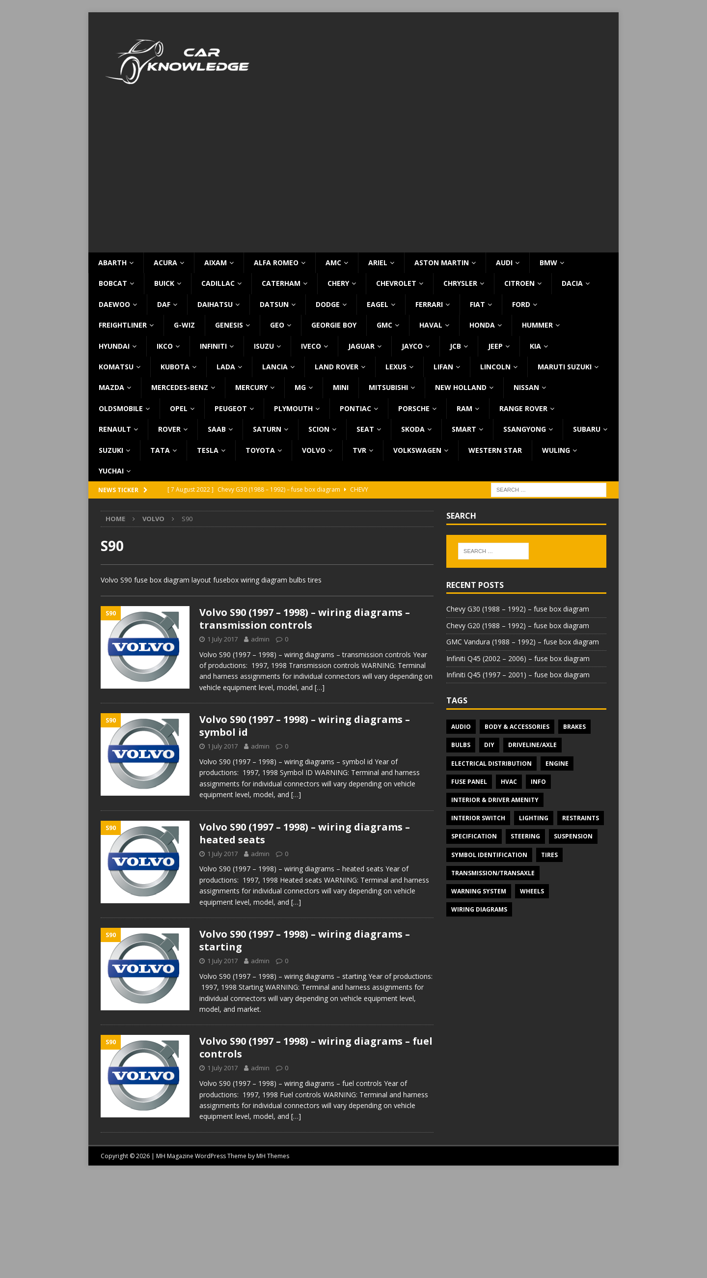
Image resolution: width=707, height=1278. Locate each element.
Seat (365, 429)
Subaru (586, 429)
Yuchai (111, 470)
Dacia (572, 283)
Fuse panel (469, 782)
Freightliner (123, 325)
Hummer (537, 325)
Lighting (533, 818)
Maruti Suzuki (565, 366)
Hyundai (114, 346)
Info (538, 782)
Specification (474, 836)
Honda (482, 325)
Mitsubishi (388, 387)
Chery (338, 283)
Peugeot (231, 408)
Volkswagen (417, 450)
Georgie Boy (333, 325)
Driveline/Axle (532, 745)
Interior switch (478, 818)
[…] (320, 687)
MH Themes (272, 1156)
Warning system (478, 891)
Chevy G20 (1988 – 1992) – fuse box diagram (517, 625)
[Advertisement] (353, 179)
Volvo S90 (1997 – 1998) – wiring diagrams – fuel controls (316, 1047)
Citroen (519, 283)
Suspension (573, 836)
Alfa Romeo (276, 262)
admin (260, 639)
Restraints (580, 818)
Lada (226, 366)
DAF (163, 304)
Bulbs (460, 745)
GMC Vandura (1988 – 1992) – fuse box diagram (522, 641)
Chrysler (460, 283)
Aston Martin (441, 262)
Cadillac (218, 283)
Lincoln (495, 366)
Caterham (281, 283)
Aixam (215, 262)
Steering (525, 836)
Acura (165, 262)
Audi (504, 262)
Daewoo (114, 304)
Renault (115, 429)
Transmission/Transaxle (493, 873)
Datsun (274, 304)
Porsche (414, 408)
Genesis (229, 325)
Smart (464, 429)
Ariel (377, 262)
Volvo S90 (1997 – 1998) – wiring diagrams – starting (304, 940)
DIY (489, 745)
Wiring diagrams (479, 909)
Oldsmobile (121, 408)
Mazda (111, 387)
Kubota (175, 366)
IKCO (165, 346)
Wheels (532, 891)
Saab (217, 429)
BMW (548, 262)
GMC (384, 325)
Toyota (260, 450)
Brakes (574, 726)
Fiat (477, 304)
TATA (160, 450)
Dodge (328, 304)
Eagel (377, 304)
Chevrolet (396, 283)
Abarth (112, 262)
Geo (277, 325)
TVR (359, 450)
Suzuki (111, 450)
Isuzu (264, 346)
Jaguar (361, 346)
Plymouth (293, 408)
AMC (333, 262)
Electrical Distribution (491, 763)
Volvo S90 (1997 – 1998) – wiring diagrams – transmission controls (304, 619)
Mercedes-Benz (179, 387)
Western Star (495, 450)
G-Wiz (184, 325)
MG (300, 387)
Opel (179, 408)
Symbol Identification (489, 855)
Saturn (267, 429)
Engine (557, 763)
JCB (455, 346)
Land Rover (336, 366)
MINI (341, 387)
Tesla (207, 450)
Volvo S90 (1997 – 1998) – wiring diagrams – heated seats (304, 833)
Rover (169, 429)
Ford (521, 304)
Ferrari (429, 304)
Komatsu (116, 366)
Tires (549, 855)
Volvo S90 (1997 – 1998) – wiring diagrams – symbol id (304, 726)
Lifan (443, 366)
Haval (430, 325)
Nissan (526, 387)
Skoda (413, 429)
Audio (461, 726)
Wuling (556, 450)
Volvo (314, 450)
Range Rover (523, 408)
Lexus (396, 366)
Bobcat (113, 283)
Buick (164, 283)
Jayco (412, 346)
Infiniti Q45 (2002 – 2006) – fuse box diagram (518, 658)
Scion (318, 429)
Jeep (495, 346)
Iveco (311, 346)
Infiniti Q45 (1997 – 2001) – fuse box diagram (518, 674)
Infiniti (213, 346)
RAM (464, 408)
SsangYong (524, 429)
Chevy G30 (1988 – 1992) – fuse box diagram (517, 608)
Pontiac (355, 408)
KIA (535, 346)
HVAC (509, 782)
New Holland (461, 387)
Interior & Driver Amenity (495, 800)
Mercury (251, 387)
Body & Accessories (517, 726)
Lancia (275, 366)
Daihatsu (215, 304)
